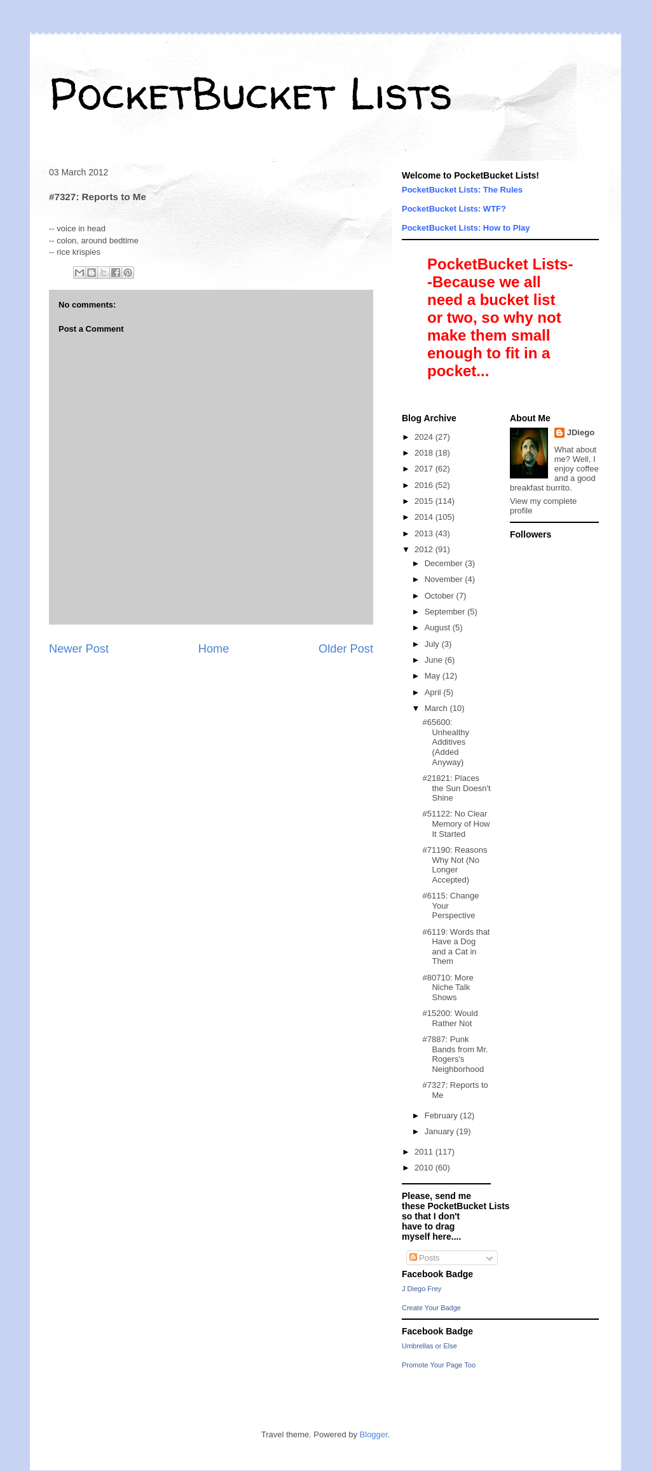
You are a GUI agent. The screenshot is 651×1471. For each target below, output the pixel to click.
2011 (425, 1151)
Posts (424, 1258)
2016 (425, 485)
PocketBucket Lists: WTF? (454, 209)
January (440, 1131)
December (445, 563)
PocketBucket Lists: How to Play (466, 228)
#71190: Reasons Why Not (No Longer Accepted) (454, 865)
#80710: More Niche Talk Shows (447, 987)
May (433, 676)
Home (214, 648)
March (437, 708)
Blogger (374, 1434)
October (440, 595)
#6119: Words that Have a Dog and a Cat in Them (456, 946)
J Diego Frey (421, 1288)
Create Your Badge (431, 1308)
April (434, 692)
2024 (425, 437)
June (435, 660)
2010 (425, 1167)
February (442, 1115)
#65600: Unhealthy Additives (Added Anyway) (445, 741)
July (433, 644)
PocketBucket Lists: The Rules (462, 189)
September (446, 611)
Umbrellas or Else (429, 1346)
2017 (425, 468)
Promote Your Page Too (439, 1365)
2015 (425, 501)
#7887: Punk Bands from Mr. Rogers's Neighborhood (455, 1054)
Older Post (346, 648)
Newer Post (79, 648)
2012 (425, 549)
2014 (425, 517)
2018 (425, 453)
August (439, 627)
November (445, 579)
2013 (425, 533)
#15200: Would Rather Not (449, 1018)
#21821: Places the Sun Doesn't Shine (456, 788)
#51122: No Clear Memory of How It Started (456, 823)
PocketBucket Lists (251, 92)
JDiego (580, 432)
